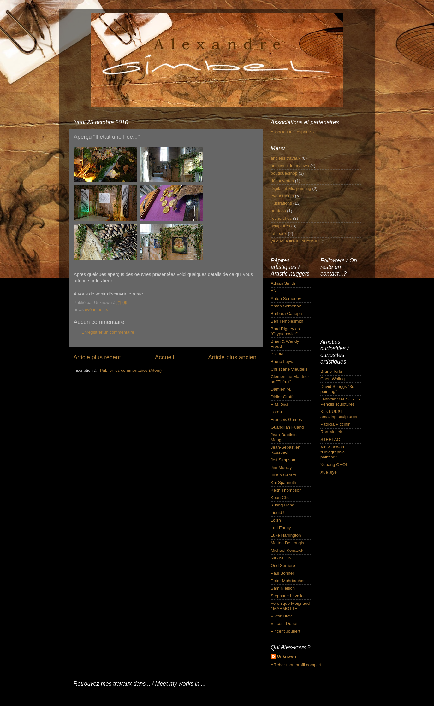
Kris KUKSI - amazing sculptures (338, 414)
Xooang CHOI (333, 464)
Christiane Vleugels (289, 369)
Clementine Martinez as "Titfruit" (290, 379)
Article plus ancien (232, 357)
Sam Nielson (283, 588)
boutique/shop (284, 173)
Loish (276, 520)
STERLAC (330, 439)
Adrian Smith (283, 283)
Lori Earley (281, 527)
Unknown (286, 656)
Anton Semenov (286, 298)
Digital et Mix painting (291, 188)
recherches (281, 218)
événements (96, 309)
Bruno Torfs (331, 371)
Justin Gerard (283, 475)
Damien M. (281, 389)
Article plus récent (97, 357)
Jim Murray (281, 467)
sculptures (280, 226)
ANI (274, 291)
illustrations (281, 203)
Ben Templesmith (287, 321)
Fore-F (277, 412)
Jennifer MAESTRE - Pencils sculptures (340, 401)
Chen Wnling (332, 378)
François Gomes (286, 419)
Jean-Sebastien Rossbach (285, 450)
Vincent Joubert (285, 631)
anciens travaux (286, 158)
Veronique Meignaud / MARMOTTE (290, 606)
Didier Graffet (283, 396)
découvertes (282, 180)
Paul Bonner (282, 573)
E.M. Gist (279, 404)
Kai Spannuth (283, 482)
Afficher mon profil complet (296, 664)
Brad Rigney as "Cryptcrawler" (285, 331)
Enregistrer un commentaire (108, 332)
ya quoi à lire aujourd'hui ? (295, 241)
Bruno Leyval (283, 361)
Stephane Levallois (289, 595)
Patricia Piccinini (335, 424)
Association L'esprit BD (292, 132)
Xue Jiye (328, 472)
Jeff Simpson (283, 460)
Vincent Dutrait (285, 623)
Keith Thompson (286, 490)
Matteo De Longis (287, 542)
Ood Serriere (283, 565)
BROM (277, 354)
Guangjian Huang (287, 427)
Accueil (164, 357)
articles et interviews (290, 165)
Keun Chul (281, 497)
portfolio (278, 210)
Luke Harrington (286, 535)
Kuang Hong (282, 505)
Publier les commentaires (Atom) (131, 370)
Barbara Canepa (286, 313)
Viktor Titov (281, 616)
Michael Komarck (287, 550)
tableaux (279, 233)
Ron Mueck (331, 431)
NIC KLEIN (281, 558)
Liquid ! (278, 512)
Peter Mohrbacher (288, 580)
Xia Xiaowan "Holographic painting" (332, 452)
